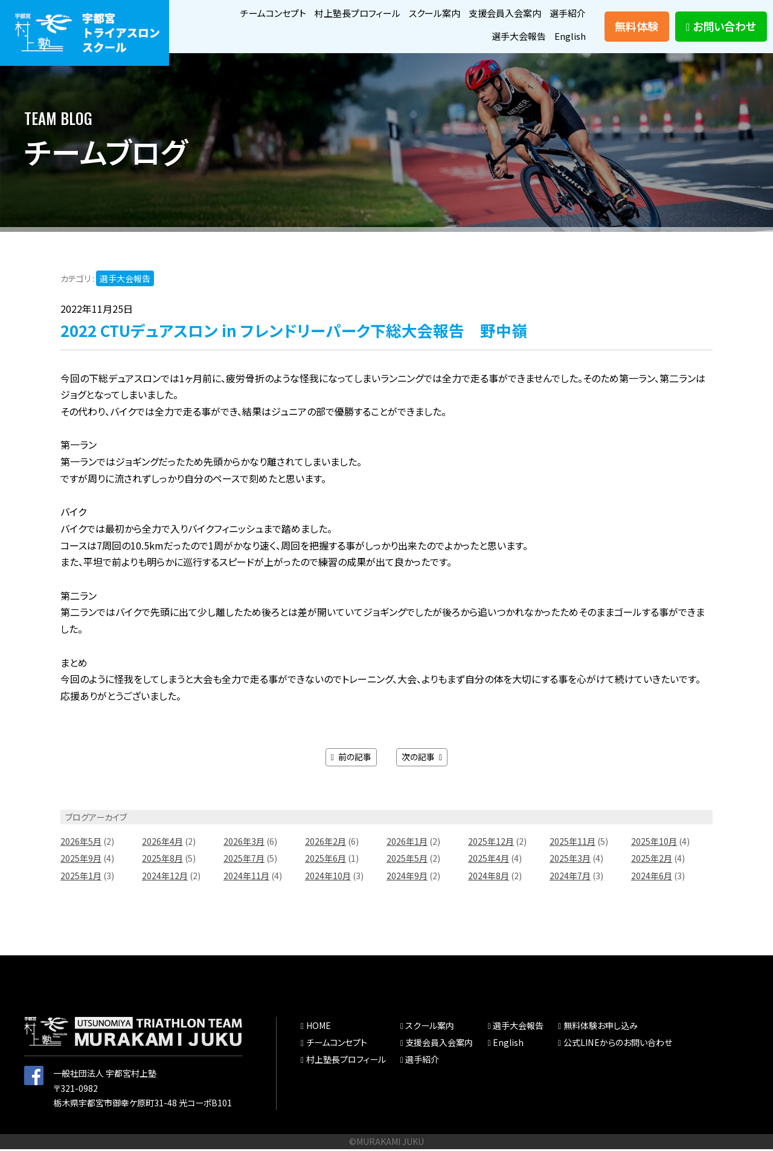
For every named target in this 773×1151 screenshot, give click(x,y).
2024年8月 (488, 878)
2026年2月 (325, 844)
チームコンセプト (255, 13)
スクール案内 (425, 13)
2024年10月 (328, 878)
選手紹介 (566, 13)
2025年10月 (654, 844)
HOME (318, 1028)
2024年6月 (651, 878)
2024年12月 (165, 878)
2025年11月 (572, 844)
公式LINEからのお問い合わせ (617, 1045)
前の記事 (351, 759)
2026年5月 (80, 844)
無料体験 (636, 27)
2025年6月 (325, 860)
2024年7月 (570, 878)
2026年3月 (244, 844)
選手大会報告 (516, 37)
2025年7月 (244, 860)
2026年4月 (162, 844)
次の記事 (422, 759)
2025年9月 (80, 860)
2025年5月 (407, 860)
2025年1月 (80, 878)
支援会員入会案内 (500, 13)
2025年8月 (162, 860)
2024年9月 (407, 878)
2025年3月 (570, 860)
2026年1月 (407, 844)
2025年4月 (488, 860)
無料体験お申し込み (600, 1028)
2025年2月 (651, 860)
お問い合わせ (721, 27)
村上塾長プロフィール (344, 13)
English (570, 37)
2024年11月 (246, 878)
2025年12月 (491, 844)
